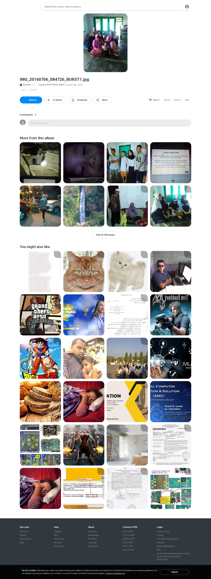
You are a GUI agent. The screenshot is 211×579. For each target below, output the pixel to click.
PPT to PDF (128, 546)
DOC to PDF (128, 531)
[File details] (40, 162)
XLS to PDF (128, 542)
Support (58, 531)
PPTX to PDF (128, 535)
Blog (22, 542)
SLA (159, 550)
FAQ (56, 535)
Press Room (25, 539)
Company (92, 531)
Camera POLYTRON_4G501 (50, 85)
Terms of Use (163, 531)
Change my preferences (115, 573)
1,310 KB (32, 90)
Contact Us (59, 546)
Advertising (93, 535)
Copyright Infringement (167, 539)
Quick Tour (59, 539)
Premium (24, 531)
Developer (93, 546)
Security (161, 542)
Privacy (160, 535)
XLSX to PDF (128, 550)
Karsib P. (25, 85)
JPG (23, 90)
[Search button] (178, 6)
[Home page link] (29, 7)
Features (58, 542)
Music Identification (166, 546)
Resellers (92, 539)
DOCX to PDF (129, 539)
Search (23, 535)
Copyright (92, 542)
